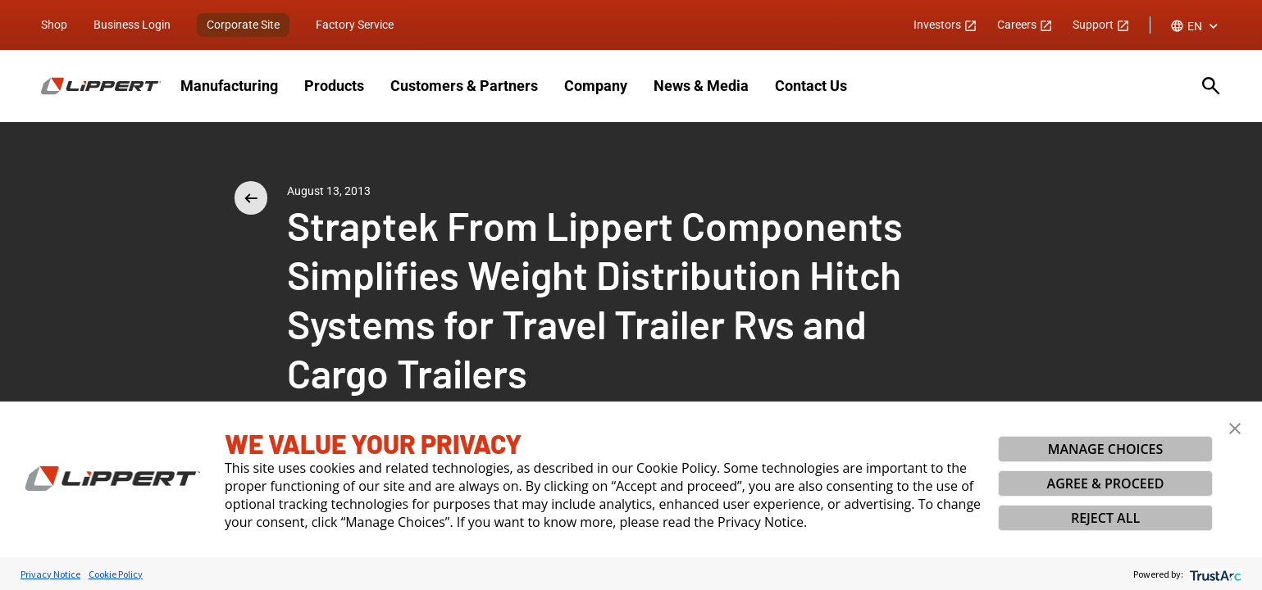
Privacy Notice (50, 574)
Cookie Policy (116, 574)
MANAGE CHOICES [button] (1106, 449)
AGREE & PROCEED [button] (1105, 483)
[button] (1235, 428)
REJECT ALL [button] (1105, 518)
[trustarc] (1214, 574)
